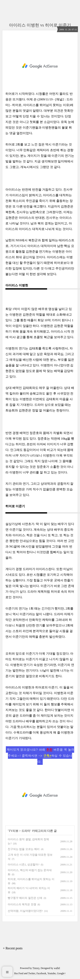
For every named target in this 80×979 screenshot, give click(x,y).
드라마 (25, 830)
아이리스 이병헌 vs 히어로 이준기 (40, 25)
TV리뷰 (13, 830)
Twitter (31, 973)
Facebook (41, 973)
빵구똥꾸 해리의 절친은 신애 (25, 897)
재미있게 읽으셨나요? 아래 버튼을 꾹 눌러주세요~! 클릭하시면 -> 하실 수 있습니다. (40, 755)
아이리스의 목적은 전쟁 (22, 904)
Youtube (51, 973)
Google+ (61, 973)
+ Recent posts (12, 948)
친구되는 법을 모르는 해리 (24, 849)
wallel (57, 968)
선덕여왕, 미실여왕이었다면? (25, 910)
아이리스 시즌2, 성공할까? (23, 864)
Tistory (35, 968)
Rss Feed (18, 973)
